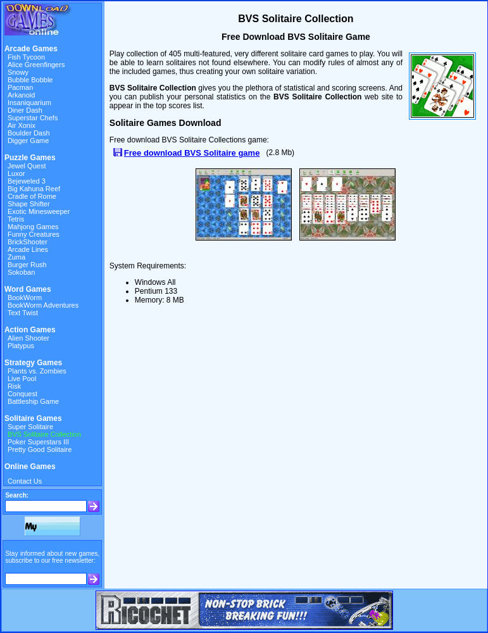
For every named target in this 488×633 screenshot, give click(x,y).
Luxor (16, 173)
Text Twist (23, 312)
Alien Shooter (28, 338)
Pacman (20, 87)
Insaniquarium (29, 102)
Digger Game (28, 140)
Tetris (16, 219)
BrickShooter (27, 242)
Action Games (30, 329)
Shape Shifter (29, 204)
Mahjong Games (33, 226)
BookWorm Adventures (43, 305)
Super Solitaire (30, 426)
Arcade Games (31, 48)
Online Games (30, 466)
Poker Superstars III (38, 442)
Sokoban (21, 272)
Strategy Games (33, 362)
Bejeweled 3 (27, 181)
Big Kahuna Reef (34, 188)
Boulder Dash (29, 133)
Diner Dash (25, 110)
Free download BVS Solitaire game (192, 153)
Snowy (18, 72)
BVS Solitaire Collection (44, 434)
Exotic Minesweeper (39, 211)
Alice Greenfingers (36, 64)
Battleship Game (33, 401)
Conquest (22, 394)
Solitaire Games (33, 418)
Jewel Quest (27, 166)
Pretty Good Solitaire (40, 449)
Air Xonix (21, 125)
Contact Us (25, 481)
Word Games (27, 289)
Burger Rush (27, 264)
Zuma (16, 257)
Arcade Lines (28, 249)
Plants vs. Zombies (37, 371)
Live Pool (22, 378)
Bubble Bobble (30, 80)
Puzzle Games (30, 157)
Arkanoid (21, 95)
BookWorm (25, 297)
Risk (14, 386)
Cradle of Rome (32, 196)
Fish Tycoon (26, 57)
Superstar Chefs (33, 118)
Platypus (21, 345)
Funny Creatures (33, 234)
